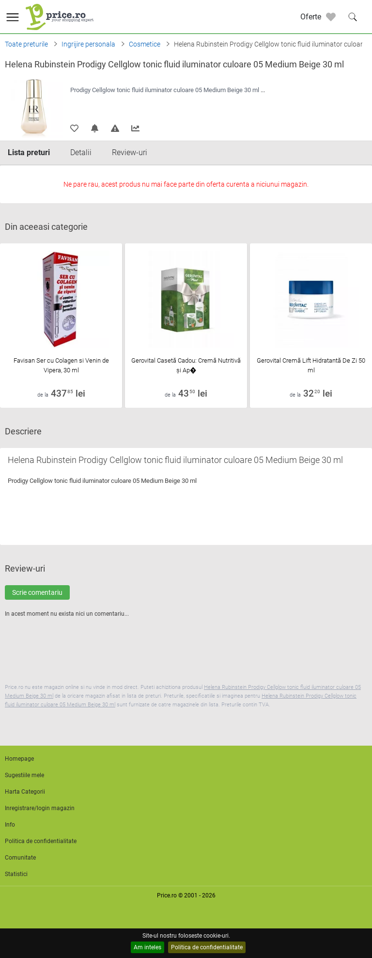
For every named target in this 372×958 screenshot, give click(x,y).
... (263, 90)
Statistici (16, 874)
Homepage (19, 758)
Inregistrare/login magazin (40, 808)
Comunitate (20, 857)
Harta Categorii (25, 791)
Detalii (81, 152)
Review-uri (129, 152)
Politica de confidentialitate (207, 947)
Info (10, 824)
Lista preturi (29, 152)
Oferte (310, 16)
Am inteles (147, 947)
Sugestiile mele (24, 775)
